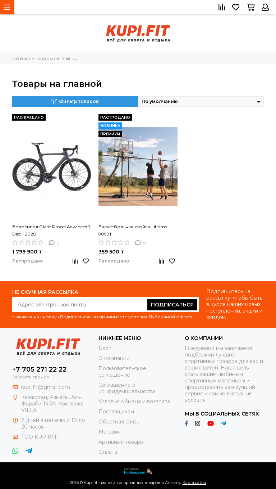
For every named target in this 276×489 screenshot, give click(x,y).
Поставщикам (116, 411)
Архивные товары (121, 442)
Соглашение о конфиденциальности (126, 388)
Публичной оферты (171, 316)
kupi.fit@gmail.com (45, 387)
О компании (114, 358)
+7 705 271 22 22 (39, 369)
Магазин (109, 432)
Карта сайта (194, 482)
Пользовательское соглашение (122, 371)
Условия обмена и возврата (134, 401)
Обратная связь (118, 421)
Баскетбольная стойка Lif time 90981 (132, 230)
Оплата (107, 452)
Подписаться (172, 304)
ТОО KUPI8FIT (41, 437)
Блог (104, 348)
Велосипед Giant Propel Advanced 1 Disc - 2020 (51, 230)
